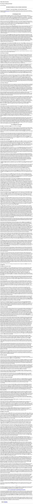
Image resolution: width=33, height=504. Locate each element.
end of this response (7, 11)
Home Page (5, 502)
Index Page (5, 501)
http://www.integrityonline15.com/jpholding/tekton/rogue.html (16, 489)
